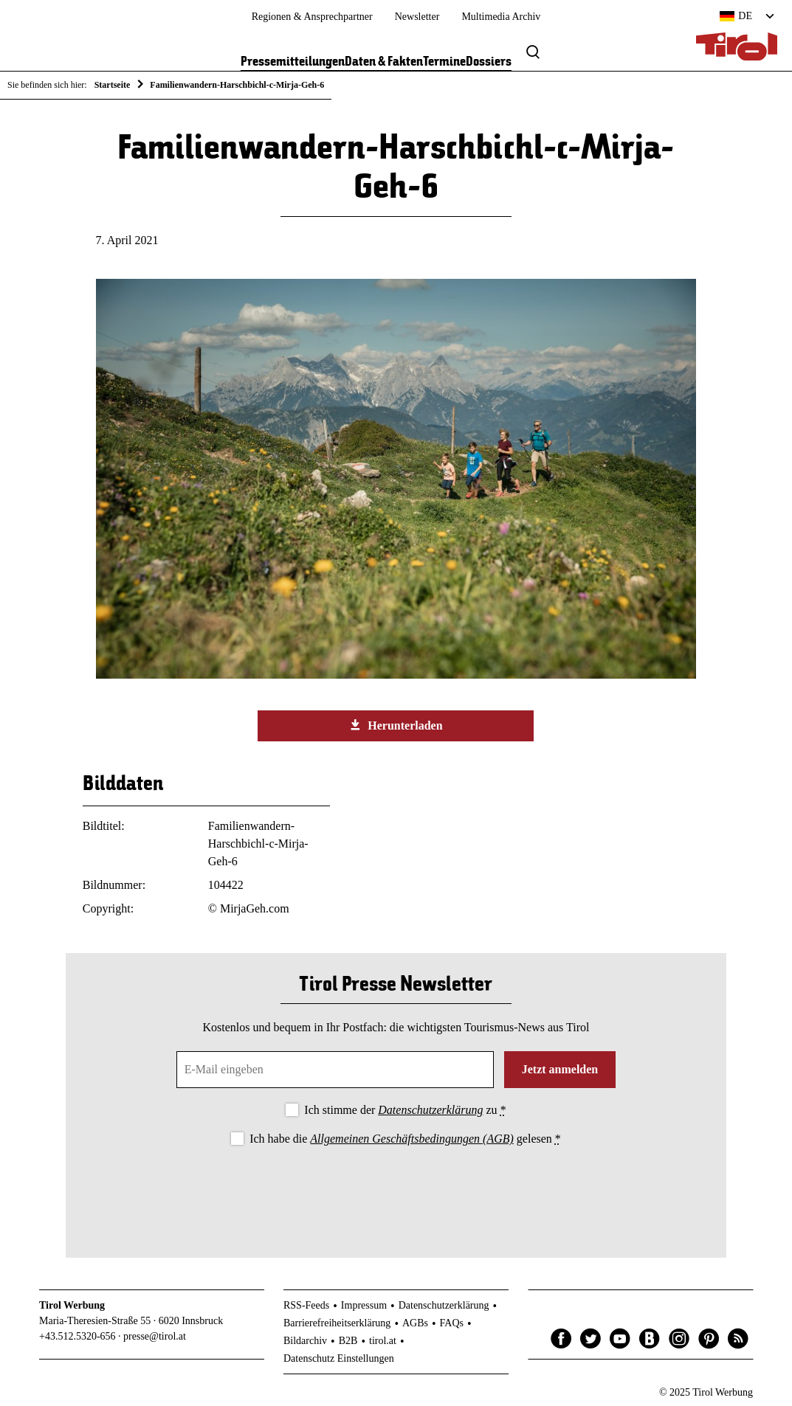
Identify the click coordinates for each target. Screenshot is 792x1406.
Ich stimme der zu (405, 1110)
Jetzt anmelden (560, 1069)
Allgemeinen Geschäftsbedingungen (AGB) (411, 1138)
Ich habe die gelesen (405, 1138)
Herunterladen (395, 725)
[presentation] (395, 1190)
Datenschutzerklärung (430, 1110)
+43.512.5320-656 (77, 1336)
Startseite (112, 85)
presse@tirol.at (154, 1336)
